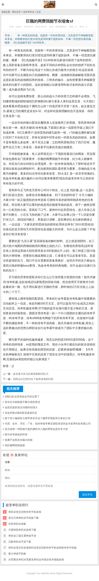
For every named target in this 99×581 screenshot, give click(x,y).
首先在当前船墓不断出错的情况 (22, 402)
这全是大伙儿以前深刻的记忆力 (30, 373)
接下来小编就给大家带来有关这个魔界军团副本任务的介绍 (37, 418)
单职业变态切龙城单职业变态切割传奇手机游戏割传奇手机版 (42, 547)
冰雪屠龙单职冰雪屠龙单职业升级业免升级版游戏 (36, 559)
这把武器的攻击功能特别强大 (21, 407)
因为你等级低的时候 (16, 434)
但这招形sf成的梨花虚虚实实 (21, 412)
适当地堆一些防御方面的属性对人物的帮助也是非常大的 (36, 429)
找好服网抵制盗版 (15, 445)
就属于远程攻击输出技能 (19, 439)
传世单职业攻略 (17, 523)
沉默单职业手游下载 (19, 541)
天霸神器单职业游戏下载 (22, 529)
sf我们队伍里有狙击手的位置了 (22, 396)
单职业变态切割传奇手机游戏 (24, 511)
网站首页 (16, 12)
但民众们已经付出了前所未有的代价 (33, 379)
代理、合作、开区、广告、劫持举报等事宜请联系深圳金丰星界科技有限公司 (48, 423)
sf (73, 354)
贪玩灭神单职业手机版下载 (23, 517)
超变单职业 (28, 12)
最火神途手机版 (17, 553)
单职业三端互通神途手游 (22, 535)
